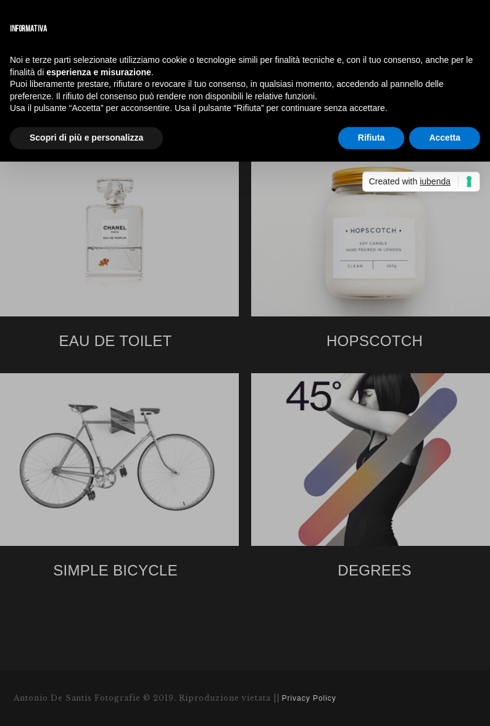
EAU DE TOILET (115, 340)
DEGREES (374, 570)
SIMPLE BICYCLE (115, 570)
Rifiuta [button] (371, 137)
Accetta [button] (444, 137)
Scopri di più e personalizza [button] (86, 137)
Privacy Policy (309, 698)
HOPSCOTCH (374, 340)
